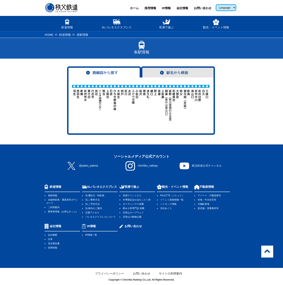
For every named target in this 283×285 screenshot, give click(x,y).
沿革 (50, 239)
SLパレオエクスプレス (102, 186)
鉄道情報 (65, 34)
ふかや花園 (133, 103)
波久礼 (148, 103)
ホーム (134, 8)
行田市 (93, 103)
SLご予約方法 (92, 204)
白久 (203, 103)
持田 (96, 103)
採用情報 (150, 8)
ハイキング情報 (168, 204)
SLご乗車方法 (92, 199)
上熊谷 (107, 103)
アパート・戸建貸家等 (209, 195)
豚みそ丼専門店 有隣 (133, 208)
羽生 (74, 103)
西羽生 (78, 103)
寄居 (144, 103)
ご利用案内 (54, 207)
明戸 (122, 103)
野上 (155, 103)
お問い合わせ (202, 8)
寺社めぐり (166, 208)
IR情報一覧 (91, 235)
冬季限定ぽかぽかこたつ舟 (137, 199)
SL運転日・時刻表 (95, 195)
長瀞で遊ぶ (132, 186)
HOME (49, 34)
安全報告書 (54, 243)
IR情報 (166, 8)
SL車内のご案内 (93, 208)
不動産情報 (206, 186)
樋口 (152, 103)
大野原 (177, 103)
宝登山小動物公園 (132, 216)
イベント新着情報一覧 (171, 199)
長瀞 (159, 103)
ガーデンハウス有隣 (133, 204)
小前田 (137, 103)
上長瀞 (163, 103)
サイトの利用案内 (170, 273)
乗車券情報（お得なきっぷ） (63, 211)
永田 (129, 103)
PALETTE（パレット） (172, 195)
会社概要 (52, 235)
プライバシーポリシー (109, 273)
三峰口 (207, 103)
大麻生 (118, 103)
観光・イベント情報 (175, 186)
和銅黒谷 (174, 103)
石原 (111, 103)
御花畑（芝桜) (185, 103)
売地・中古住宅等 (207, 199)
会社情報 (182, 8)
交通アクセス (92, 212)
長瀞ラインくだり (132, 195)
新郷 (81, 103)
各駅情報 (52, 195)
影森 (188, 103)
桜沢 (140, 103)
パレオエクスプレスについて (100, 216)
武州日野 (199, 103)
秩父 (181, 103)
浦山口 (192, 103)
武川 (126, 103)
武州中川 (196, 103)
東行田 (89, 103)
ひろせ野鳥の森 (115, 103)
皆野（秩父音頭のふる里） (170, 103)
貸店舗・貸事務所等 (208, 208)
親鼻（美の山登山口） (166, 103)
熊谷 (104, 103)
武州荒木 (85, 103)
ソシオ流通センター (100, 103)
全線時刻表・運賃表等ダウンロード (62, 201)
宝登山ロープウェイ (133, 212)
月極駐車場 (203, 204)
